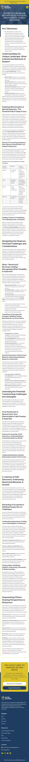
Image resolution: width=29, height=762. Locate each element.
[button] (27, 7)
